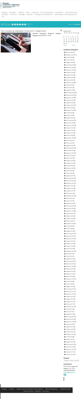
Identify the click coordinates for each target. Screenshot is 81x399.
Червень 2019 (69, 243)
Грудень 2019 (69, 231)
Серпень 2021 (69, 186)
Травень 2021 (69, 191)
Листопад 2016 (70, 316)
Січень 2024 (69, 115)
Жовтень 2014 (70, 354)
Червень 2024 (69, 102)
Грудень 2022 (69, 145)
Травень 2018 (69, 274)
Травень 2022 (69, 163)
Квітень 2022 (69, 165)
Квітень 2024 (69, 107)
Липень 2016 (69, 324)
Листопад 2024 (70, 92)
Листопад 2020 (70, 206)
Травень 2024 (69, 105)
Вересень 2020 (70, 211)
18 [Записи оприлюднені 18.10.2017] (68, 40)
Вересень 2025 (70, 70)
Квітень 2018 (69, 276)
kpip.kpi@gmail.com (69, 372)
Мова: (21, 14)
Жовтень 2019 (70, 236)
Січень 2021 (69, 201)
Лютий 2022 (69, 170)
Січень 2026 (69, 60)
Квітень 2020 (69, 221)
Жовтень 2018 (70, 264)
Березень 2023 (70, 138)
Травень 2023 (69, 133)
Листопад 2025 (70, 65)
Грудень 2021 (69, 175)
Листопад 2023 (70, 120)
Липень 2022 (69, 158)
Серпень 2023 (69, 128)
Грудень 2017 (69, 286)
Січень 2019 (69, 256)
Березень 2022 (70, 168)
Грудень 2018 (69, 259)
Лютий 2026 (69, 57)
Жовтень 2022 (70, 150)
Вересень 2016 (70, 321)
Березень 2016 (70, 334)
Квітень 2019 (69, 248)
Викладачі (12, 12)
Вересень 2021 (70, 183)
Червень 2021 (69, 188)
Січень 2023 (69, 143)
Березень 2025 (70, 82)
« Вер (65, 45)
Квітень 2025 (69, 80)
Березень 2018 (70, 279)
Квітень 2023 (69, 135)
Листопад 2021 (70, 178)
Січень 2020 (69, 228)
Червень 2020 (69, 216)
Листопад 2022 (70, 148)
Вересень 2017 (70, 294)
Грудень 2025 (69, 62)
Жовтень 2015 (70, 347)
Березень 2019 (70, 251)
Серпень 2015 (69, 352)
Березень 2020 (70, 223)
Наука (28, 12)
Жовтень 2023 (70, 123)
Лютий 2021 (69, 198)
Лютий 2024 (69, 113)
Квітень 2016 (69, 332)
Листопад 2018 (70, 261)
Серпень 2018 (69, 269)
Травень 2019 (69, 246)
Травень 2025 (69, 77)
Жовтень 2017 (70, 291)
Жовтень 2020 (70, 208)
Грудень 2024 (69, 90)
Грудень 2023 (69, 118)
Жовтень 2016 (70, 319)
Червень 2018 (69, 271)
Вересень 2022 (70, 153)
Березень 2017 (70, 306)
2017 (73, 24)
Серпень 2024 (69, 100)
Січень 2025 (69, 87)
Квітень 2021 (69, 193)
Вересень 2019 (70, 238)
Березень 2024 (70, 110)
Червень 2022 (69, 160)
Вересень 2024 (70, 97)
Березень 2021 (70, 196)
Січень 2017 (69, 311)
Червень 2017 (69, 299)
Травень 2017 (69, 301)
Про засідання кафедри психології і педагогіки (23, 30)
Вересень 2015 (70, 349)
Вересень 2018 (70, 266)
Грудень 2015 (69, 342)
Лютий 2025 (69, 85)
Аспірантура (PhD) (71, 12)
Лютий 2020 (69, 226)
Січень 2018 (69, 284)
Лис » (74, 45)
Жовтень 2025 (70, 67)
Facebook (29, 14)
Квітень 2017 (69, 304)
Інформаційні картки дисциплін (65, 14)
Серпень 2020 (69, 213)
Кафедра (4, 12)
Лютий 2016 (69, 337)
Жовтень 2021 (70, 180)
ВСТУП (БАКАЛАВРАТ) (47, 12)
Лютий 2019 (69, 253)
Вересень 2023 (70, 125)
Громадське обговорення (43, 14)
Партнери (5, 14)
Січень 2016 (69, 339)
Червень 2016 (69, 326)
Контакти (13, 14)
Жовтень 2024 (70, 95)
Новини (21, 12)
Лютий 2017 (69, 309)
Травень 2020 (69, 218)
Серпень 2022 (69, 155)
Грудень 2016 (69, 314)
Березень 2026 (70, 55)
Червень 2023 (69, 130)
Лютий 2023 (69, 140)
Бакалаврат (59, 12)
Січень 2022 (69, 173)
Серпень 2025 (69, 72)
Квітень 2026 (69, 52)
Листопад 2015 (70, 344)
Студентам (35, 12)
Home (69, 24)
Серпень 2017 (69, 296)
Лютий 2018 (69, 281)
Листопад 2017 (70, 289)
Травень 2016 (69, 329)
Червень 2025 (69, 75)
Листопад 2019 (70, 233)
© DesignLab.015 (37, 391)
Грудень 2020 (69, 203)
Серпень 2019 (69, 241)
